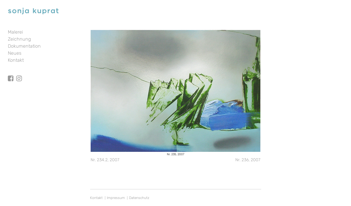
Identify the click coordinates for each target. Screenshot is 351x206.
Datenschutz (139, 198)
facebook (11, 74)
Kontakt (16, 60)
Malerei (15, 32)
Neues (14, 53)
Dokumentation (24, 46)
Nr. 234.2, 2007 (105, 159)
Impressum (116, 198)
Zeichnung (19, 39)
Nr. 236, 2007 (247, 159)
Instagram (19, 74)
